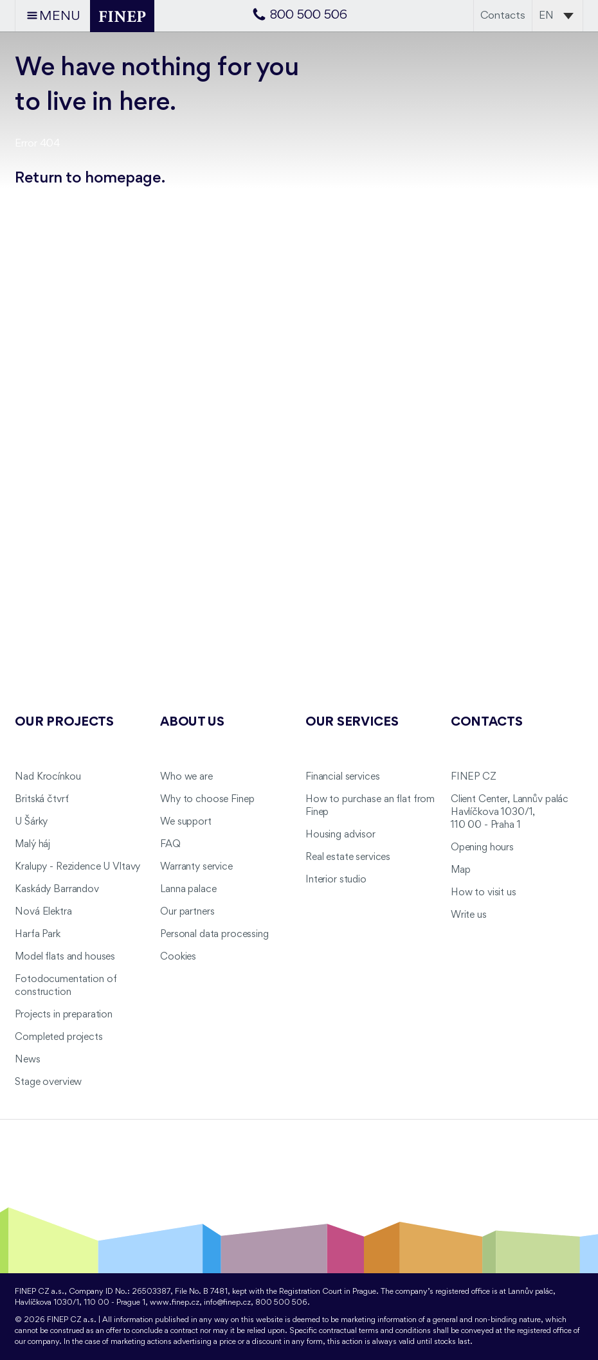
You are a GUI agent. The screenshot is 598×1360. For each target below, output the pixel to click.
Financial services (342, 777)
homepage (123, 178)
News (27, 1059)
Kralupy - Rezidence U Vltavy (77, 867)
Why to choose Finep (207, 799)
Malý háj (32, 844)
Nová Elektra (43, 912)
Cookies (178, 957)
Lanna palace (188, 889)
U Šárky (31, 822)
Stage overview (48, 1082)
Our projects (64, 722)
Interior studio (336, 879)
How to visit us (483, 892)
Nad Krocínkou (47, 777)
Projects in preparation (64, 1014)
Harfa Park (37, 934)
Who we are (186, 777)
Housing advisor (340, 834)
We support (186, 822)
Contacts (502, 16)
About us (192, 722)
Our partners (187, 912)
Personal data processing (214, 934)
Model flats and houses (65, 957)
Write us (469, 915)
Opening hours (482, 847)
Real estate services (347, 857)
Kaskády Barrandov (57, 889)
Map (461, 870)
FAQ (170, 844)
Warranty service (196, 867)
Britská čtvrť (41, 799)
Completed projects (58, 1037)
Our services (352, 722)
